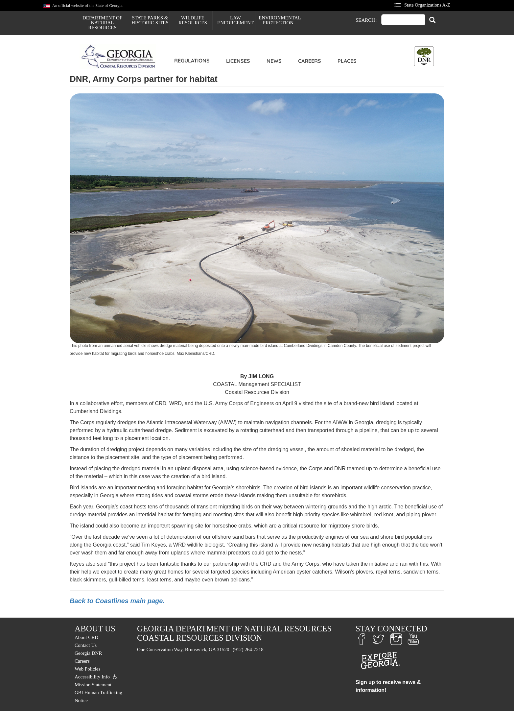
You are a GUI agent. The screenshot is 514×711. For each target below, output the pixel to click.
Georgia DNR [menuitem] (88, 653)
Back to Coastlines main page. (117, 600)
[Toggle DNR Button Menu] (424, 56)
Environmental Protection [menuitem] (278, 20)
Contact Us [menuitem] (86, 645)
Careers (309, 61)
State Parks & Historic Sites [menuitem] (150, 20)
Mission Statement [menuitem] (93, 684)
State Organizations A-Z (427, 5)
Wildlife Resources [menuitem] (192, 20)
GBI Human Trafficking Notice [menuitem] (98, 696)
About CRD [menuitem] (86, 637)
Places (347, 61)
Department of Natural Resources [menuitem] (102, 22)
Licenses (238, 61)
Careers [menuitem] (82, 661)
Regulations (192, 60)
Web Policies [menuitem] (87, 669)
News (274, 61)
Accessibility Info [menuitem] (92, 676)
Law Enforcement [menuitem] (235, 20)
